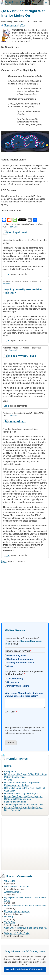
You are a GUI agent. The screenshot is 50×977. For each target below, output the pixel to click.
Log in (6, 274)
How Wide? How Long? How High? (21, 793)
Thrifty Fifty (9, 922)
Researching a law (16, 655)
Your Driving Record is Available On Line (23, 804)
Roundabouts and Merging (16, 911)
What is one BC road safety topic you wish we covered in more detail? (24, 694)
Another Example (12, 892)
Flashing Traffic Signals (15, 802)
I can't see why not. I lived (20, 355)
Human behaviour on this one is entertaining (25, 906)
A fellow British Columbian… (17, 886)
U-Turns (8, 780)
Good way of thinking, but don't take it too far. (25, 928)
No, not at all (13, 682)
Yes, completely (15, 679)
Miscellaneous (10, 25)
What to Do (9, 881)
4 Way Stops (10, 771)
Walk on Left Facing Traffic (16, 933)
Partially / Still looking (18, 686)
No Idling (8, 917)
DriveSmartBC (14, 2)
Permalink (13, 227)
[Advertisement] (25, 590)
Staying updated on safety (20, 662)
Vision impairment (16, 232)
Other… (11, 666)
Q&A (22, 25)
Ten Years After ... (15, 421)
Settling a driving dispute (20, 659)
